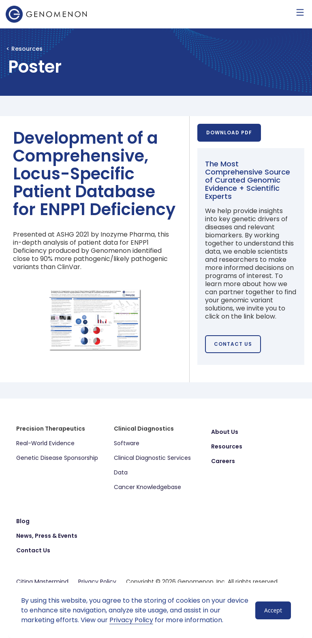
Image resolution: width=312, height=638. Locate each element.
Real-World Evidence (45, 443)
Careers (223, 461)
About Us (224, 432)
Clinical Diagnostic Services (152, 458)
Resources (226, 446)
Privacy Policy (131, 620)
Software (126, 443)
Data (121, 472)
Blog (23, 521)
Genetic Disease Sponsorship (57, 458)
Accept (273, 610)
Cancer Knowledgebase (147, 487)
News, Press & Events (46, 536)
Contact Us (33, 550)
